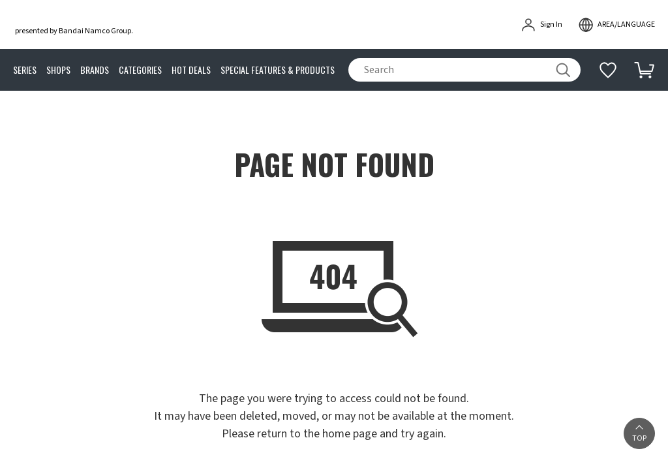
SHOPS (58, 70)
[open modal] (616, 25)
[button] (639, 433)
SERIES (25, 70)
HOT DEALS (191, 70)
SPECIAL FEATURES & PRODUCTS (277, 70)
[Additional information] (608, 69)
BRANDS (94, 70)
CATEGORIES (140, 70)
